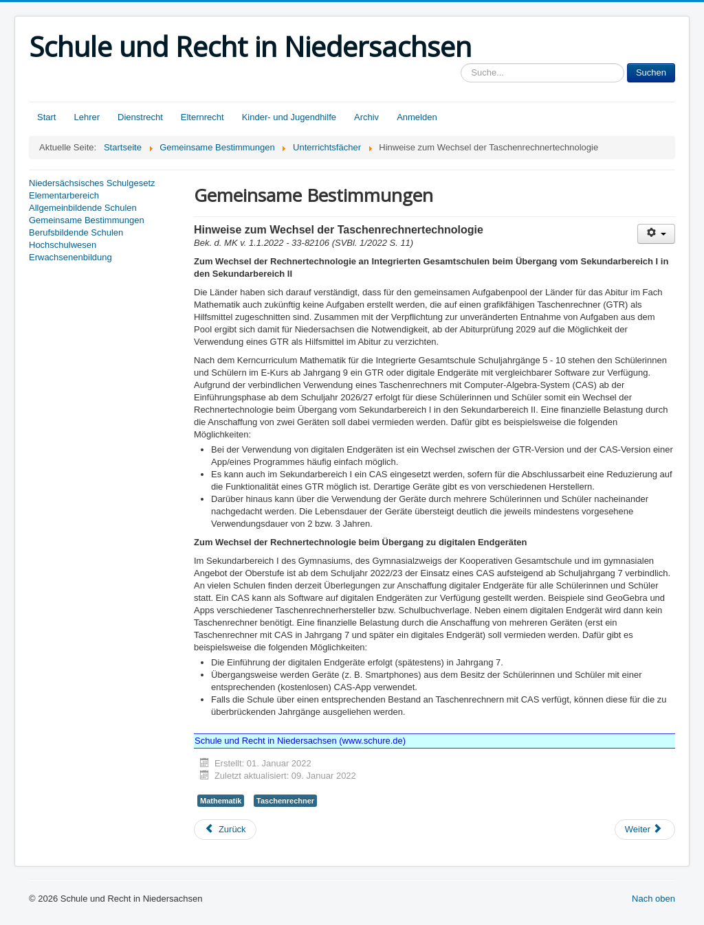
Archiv (366, 117)
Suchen (651, 72)
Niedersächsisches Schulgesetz (92, 183)
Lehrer (87, 117)
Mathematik (220, 801)
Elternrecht (202, 117)
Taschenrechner (285, 801)
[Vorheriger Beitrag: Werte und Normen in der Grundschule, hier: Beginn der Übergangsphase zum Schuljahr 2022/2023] (225, 829)
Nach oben (653, 898)
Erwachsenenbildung (70, 257)
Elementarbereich (64, 195)
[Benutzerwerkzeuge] (656, 234)
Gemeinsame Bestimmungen (86, 220)
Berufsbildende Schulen (76, 232)
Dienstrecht (140, 117)
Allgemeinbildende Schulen (83, 208)
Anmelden (417, 117)
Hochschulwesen (62, 245)
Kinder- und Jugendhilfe (289, 117)
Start (46, 117)
